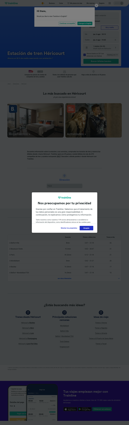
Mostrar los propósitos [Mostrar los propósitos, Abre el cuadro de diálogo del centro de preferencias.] (69, 228)
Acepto (86, 228)
